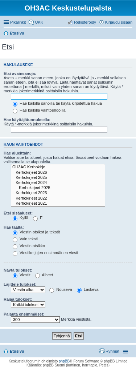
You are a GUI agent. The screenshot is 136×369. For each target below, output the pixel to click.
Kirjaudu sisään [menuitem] (118, 22)
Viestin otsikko (29, 246)
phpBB (64, 361)
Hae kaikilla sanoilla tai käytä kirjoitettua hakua (57, 103)
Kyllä (20, 218)
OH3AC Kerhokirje (58, 167)
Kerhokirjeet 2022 (58, 198)
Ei (38, 218)
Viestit (21, 275)
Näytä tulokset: (18, 270)
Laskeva (88, 289)
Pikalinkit (18, 22)
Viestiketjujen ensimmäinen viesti (45, 252)
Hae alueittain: (17, 153)
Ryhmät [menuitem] (112, 351)
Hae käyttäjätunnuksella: (27, 119)
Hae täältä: (14, 227)
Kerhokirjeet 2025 (58, 177)
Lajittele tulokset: (20, 284)
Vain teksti (25, 239)
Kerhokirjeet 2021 (58, 203)
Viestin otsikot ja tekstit (36, 232)
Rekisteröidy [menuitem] (85, 22)
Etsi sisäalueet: (18, 213)
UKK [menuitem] (39, 22)
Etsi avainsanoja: (20, 73)
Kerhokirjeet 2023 (58, 193)
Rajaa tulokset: (18, 299)
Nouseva (60, 289)
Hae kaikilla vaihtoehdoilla (39, 110)
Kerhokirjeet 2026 (58, 172)
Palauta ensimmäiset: (24, 314)
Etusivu (17, 351)
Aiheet (44, 275)
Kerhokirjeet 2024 (58, 182)
